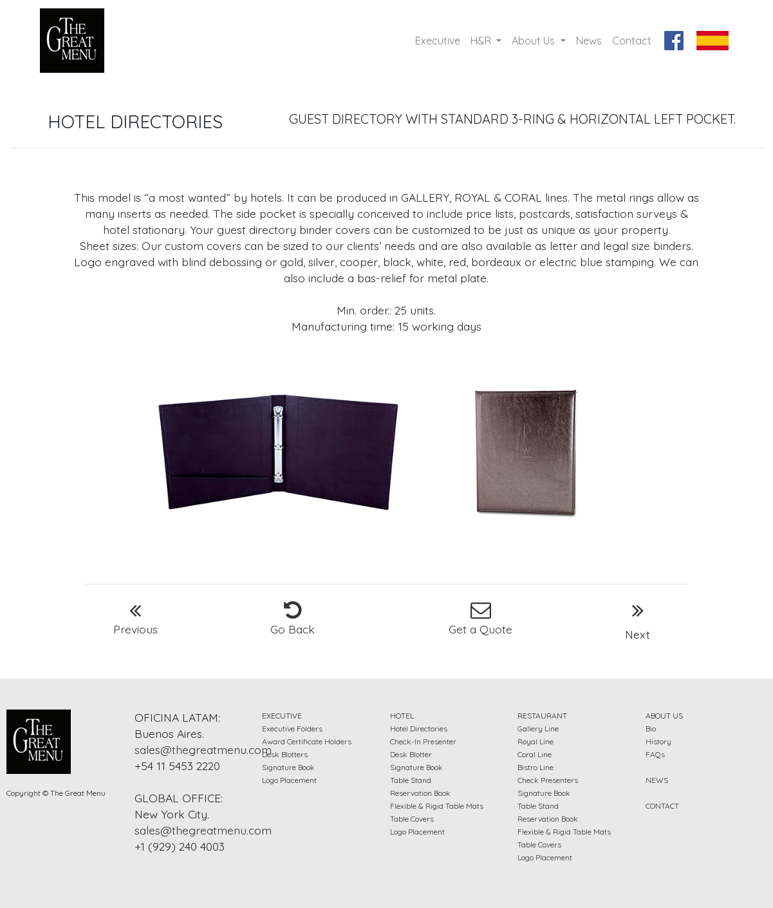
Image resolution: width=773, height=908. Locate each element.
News (589, 40)
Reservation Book (420, 793)
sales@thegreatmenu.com (203, 749)
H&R (482, 40)
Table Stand (410, 780)
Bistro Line (535, 767)
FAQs (655, 754)
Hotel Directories (418, 728)
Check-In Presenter (423, 741)
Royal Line (535, 741)
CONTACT (662, 806)
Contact (631, 40)
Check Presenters (547, 780)
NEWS (657, 780)
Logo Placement (289, 780)
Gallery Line (538, 728)
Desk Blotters (285, 754)
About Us (534, 40)
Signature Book (288, 767)
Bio (651, 728)
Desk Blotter (411, 754)
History (658, 741)
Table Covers (412, 819)
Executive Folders (292, 728)
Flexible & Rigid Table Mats (436, 806)
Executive (440, 39)
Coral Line (534, 754)
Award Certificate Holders (306, 741)
